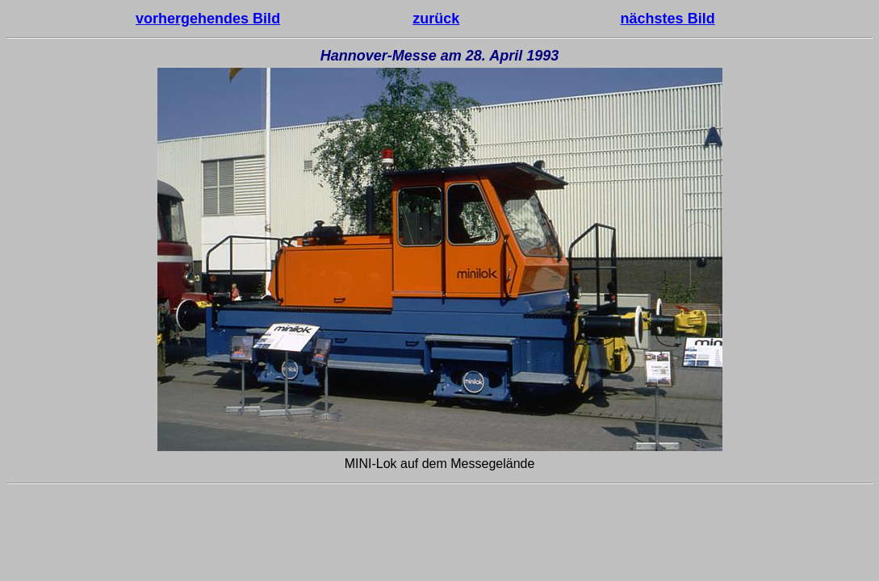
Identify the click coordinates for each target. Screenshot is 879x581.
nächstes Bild (668, 18)
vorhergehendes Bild (208, 18)
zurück (435, 18)
